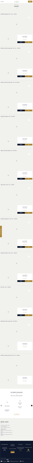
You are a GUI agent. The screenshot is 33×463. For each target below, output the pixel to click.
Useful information (4, 444)
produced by (6, 459)
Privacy (13, 450)
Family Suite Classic (4, 252)
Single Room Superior (4, 116)
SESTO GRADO (7, 406)
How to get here (4, 447)
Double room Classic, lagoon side (6, 48)
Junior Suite (3, 184)
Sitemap (26, 458)
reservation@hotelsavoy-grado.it (5, 427)
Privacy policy (20, 458)
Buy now (20, 450)
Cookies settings (23, 458)
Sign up (13, 452)
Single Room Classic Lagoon (6, 321)
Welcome (15, 4)
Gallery (5, 449)
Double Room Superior (5, 14)
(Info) (13, 450)
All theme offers (16, 414)
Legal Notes (18, 458)
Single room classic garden (5, 150)
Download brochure (4, 448)
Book (28, 42)
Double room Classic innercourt (6, 355)
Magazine (4, 450)
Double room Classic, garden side (6, 82)
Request (21, 42)
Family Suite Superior (4, 218)
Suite (2, 287)
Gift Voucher (20, 444)
